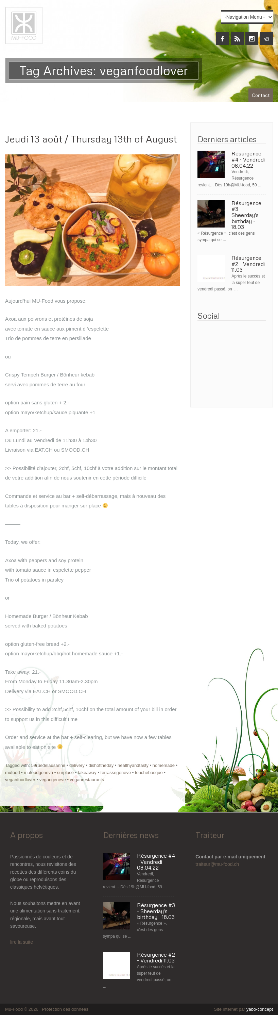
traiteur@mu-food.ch (217, 864)
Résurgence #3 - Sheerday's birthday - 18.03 (246, 215)
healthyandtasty (133, 765)
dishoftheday (101, 765)
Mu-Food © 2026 (22, 1009)
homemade (164, 765)
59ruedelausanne (48, 765)
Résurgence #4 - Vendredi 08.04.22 (248, 160)
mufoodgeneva (38, 772)
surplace (65, 772)
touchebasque (149, 772)
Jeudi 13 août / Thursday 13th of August (91, 139)
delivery (77, 765)
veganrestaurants (87, 779)
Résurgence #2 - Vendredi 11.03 (248, 264)
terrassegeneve (116, 772)
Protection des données (65, 1009)
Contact (261, 95)
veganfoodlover (20, 779)
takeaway (87, 772)
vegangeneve (52, 779)
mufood (12, 772)
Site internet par (243, 1009)
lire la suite (21, 942)
